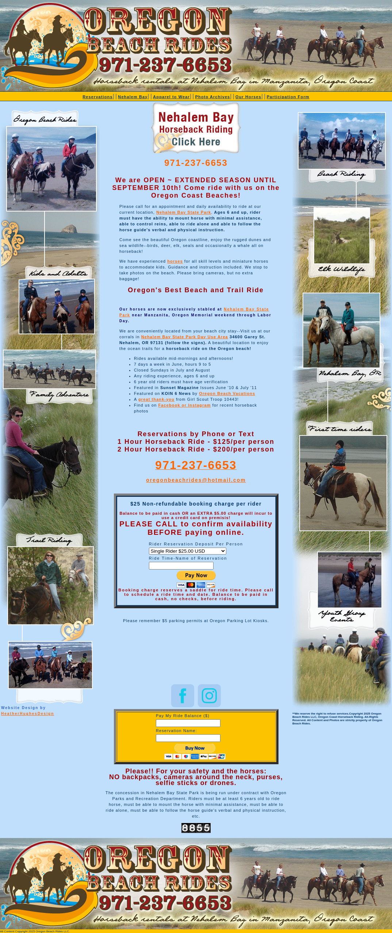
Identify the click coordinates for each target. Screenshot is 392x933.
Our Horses (248, 97)
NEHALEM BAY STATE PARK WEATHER (196, 655)
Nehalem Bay (132, 97)
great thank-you (156, 399)
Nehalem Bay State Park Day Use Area (184, 337)
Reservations (97, 97)
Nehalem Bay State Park (183, 212)
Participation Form (288, 97)
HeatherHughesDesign (27, 714)
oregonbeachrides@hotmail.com (196, 480)
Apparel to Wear (171, 97)
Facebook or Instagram (184, 405)
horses (175, 261)
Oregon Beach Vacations (227, 393)
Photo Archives (212, 97)
